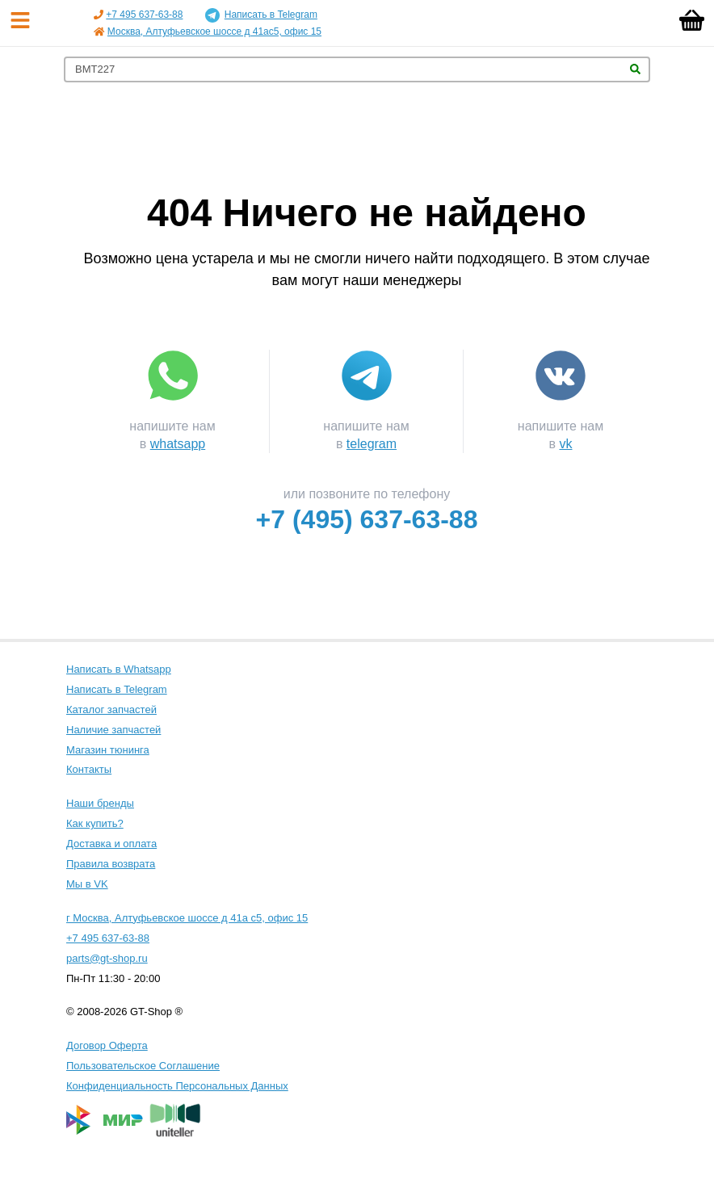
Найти (635, 69)
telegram (371, 444)
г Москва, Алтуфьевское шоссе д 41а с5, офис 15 (187, 918)
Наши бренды (100, 803)
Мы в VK (87, 884)
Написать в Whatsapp (118, 669)
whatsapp (178, 444)
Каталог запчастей (111, 709)
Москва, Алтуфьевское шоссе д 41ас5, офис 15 (214, 31)
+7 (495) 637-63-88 (367, 519)
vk (565, 444)
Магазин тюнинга (107, 750)
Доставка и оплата (111, 843)
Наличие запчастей (113, 730)
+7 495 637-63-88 (144, 14)
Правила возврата (110, 864)
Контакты (88, 769)
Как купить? (95, 823)
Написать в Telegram (261, 15)
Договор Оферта (107, 1045)
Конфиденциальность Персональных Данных (177, 1086)
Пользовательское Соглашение (143, 1066)
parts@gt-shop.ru (107, 958)
